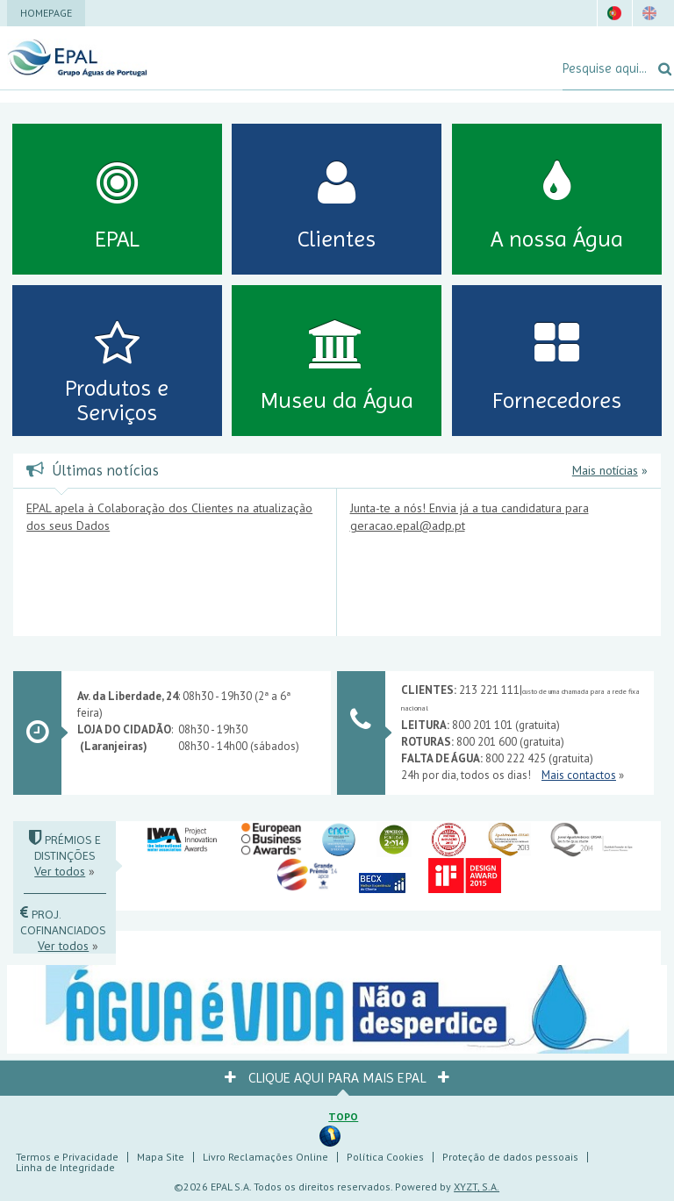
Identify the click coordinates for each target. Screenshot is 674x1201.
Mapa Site (160, 1156)
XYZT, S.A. (476, 1186)
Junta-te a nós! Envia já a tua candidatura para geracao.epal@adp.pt (469, 516)
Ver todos (59, 871)
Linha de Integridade (65, 1167)
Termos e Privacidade (67, 1156)
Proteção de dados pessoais (510, 1156)
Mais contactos (578, 775)
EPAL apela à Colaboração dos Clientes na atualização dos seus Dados (169, 516)
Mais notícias (605, 470)
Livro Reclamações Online (265, 1156)
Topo (343, 1116)
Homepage (46, 12)
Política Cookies (385, 1156)
